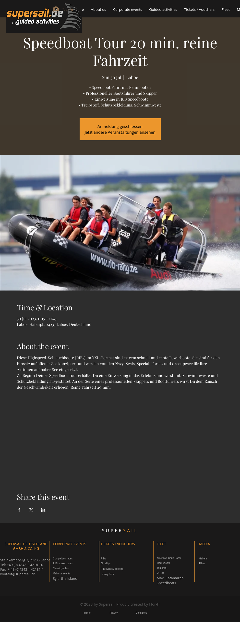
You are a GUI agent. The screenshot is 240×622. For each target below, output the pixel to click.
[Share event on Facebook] (19, 510)
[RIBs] (114, 558)
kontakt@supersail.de (18, 574)
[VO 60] (161, 572)
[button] (127, 9)
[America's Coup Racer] (174, 558)
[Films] (203, 563)
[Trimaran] (164, 567)
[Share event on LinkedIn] (43, 510)
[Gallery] (204, 558)
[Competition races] (63, 558)
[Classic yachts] (68, 568)
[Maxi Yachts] (166, 562)
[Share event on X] (31, 510)
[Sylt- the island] (66, 578)
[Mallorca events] (73, 573)
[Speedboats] (166, 583)
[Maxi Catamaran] (170, 578)
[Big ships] (114, 563)
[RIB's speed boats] (67, 563)
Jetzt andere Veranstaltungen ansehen (120, 132)
